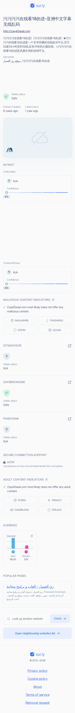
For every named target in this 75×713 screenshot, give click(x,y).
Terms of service (37, 695)
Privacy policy (37, 671)
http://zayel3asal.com (16, 31)
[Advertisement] (37, 78)
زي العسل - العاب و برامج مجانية (30, 586)
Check (60, 618)
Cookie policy (38, 679)
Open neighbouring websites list (37, 633)
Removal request (37, 703)
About (37, 687)
